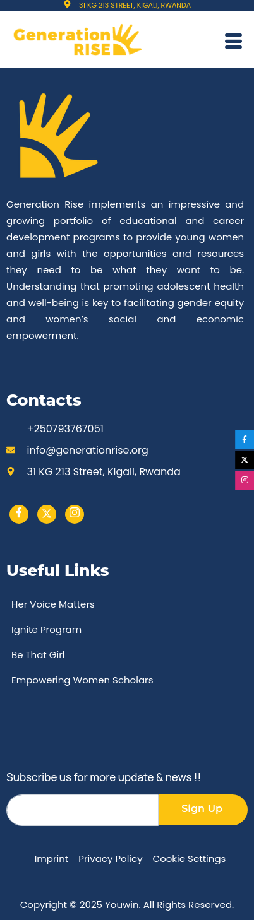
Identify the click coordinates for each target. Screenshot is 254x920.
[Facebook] (18, 514)
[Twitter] (46, 514)
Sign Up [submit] (201, 809)
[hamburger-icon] (233, 43)
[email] (82, 810)
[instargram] (74, 514)
